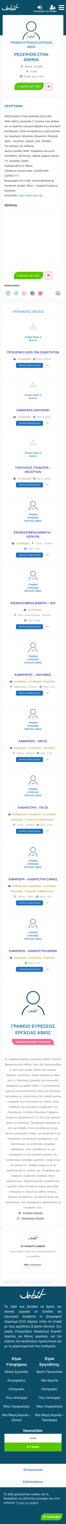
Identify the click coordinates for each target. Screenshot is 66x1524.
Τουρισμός (49, 681)
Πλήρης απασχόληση (29, 365)
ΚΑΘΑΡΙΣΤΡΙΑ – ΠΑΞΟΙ (33, 807)
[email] (33, 1438)
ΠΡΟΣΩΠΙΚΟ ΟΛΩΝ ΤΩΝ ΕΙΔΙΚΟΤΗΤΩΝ (33, 352)
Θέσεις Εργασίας (11, 1282)
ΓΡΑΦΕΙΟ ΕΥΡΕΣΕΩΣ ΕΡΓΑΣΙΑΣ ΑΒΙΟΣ (33, 517)
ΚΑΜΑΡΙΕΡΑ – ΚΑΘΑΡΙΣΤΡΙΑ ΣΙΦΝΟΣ (33, 879)
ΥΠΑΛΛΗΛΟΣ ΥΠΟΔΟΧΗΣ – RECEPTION (33, 469)
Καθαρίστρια (19, 814)
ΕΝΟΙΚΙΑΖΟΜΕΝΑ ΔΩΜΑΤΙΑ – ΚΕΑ (33, 603)
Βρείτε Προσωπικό (49, 1372)
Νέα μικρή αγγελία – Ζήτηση (16, 1417)
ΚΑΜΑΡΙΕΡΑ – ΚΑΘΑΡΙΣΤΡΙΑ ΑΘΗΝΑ (33, 951)
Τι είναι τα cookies (27, 1502)
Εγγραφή (33, 1446)
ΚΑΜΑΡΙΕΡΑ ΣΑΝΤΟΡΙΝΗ (33, 410)
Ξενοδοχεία (24, 358)
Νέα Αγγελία (49, 1380)
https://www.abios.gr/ (30, 195)
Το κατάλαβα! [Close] (52, 1516)
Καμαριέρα (20, 681)
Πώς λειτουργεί (16, 1398)
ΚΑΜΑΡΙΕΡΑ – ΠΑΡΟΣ (33, 741)
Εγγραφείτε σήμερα (33, 1246)
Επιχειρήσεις (17, 1380)
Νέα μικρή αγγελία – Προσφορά (49, 1417)
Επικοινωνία (33, 1470)
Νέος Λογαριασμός (16, 1406)
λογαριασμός (33, 1265)
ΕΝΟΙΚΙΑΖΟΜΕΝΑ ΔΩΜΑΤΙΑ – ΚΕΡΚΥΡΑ (33, 534)
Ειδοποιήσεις (33, 1482)
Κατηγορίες (16, 1389)
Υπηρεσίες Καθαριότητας (39, 819)
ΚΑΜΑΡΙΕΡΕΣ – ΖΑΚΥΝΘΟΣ (33, 674)
